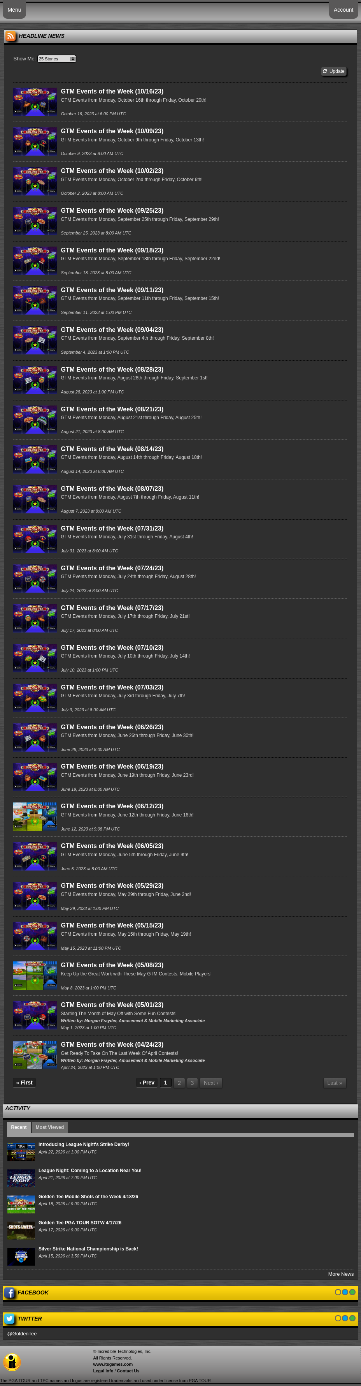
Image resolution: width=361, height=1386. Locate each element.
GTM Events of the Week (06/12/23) (112, 806)
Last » (335, 1083)
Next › (211, 1083)
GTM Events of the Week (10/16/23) (112, 91)
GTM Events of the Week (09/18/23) (112, 250)
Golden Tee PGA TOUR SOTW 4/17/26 (80, 1223)
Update (333, 71)
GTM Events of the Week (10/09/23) (112, 131)
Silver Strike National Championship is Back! (88, 1249)
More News (341, 1274)
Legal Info (103, 1370)
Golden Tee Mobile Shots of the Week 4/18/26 (88, 1196)
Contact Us (128, 1370)
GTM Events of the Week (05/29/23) (112, 885)
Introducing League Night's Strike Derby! (84, 1144)
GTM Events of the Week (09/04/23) (112, 329)
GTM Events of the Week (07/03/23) (112, 687)
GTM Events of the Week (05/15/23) (112, 925)
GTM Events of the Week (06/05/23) (112, 846)
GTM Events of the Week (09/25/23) (112, 210)
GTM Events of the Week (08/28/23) (112, 369)
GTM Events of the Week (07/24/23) (112, 568)
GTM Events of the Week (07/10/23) (112, 647)
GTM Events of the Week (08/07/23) (112, 488)
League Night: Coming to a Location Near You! (90, 1170)
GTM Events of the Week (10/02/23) (112, 171)
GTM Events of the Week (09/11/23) (112, 290)
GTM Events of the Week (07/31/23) (112, 528)
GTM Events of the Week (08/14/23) (112, 449)
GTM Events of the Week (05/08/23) (112, 965)
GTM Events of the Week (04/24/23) (112, 1044)
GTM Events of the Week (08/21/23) (112, 409)
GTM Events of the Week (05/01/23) (112, 1005)
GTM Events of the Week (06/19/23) (112, 766)
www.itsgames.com (113, 1364)
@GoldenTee (22, 1334)
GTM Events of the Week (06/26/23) (112, 727)
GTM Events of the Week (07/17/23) (112, 608)
